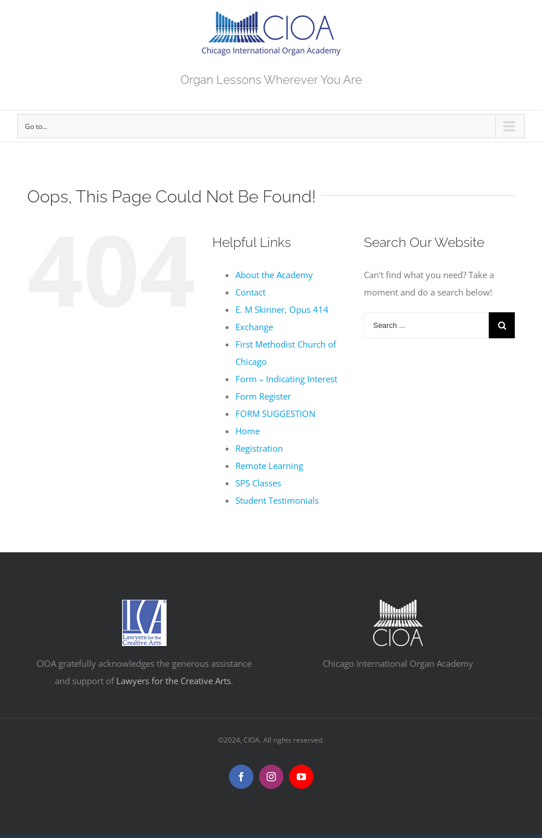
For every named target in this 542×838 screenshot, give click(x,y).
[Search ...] (426, 325)
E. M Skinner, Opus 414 (282, 309)
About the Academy (274, 274)
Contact (250, 292)
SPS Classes (258, 483)
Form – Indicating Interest (286, 379)
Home (247, 431)
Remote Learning (269, 465)
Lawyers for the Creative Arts (173, 680)
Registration (259, 448)
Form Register (263, 396)
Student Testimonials (277, 500)
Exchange (254, 327)
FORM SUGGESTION (275, 413)
